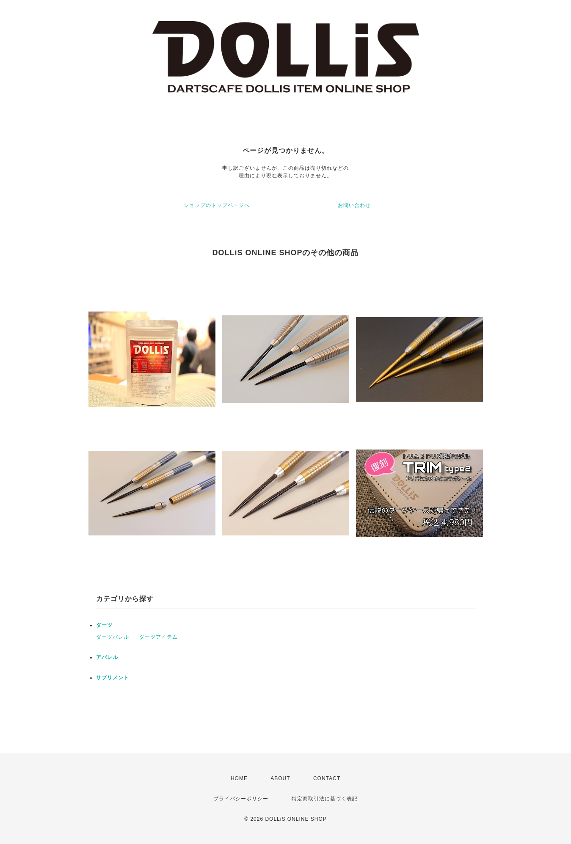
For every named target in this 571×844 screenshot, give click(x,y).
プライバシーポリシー (240, 799)
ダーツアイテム (158, 637)
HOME (239, 778)
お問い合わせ (354, 205)
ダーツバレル (112, 637)
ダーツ (104, 625)
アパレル (107, 657)
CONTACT (326, 778)
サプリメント (112, 678)
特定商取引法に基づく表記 (325, 799)
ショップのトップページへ (217, 205)
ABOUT (280, 778)
